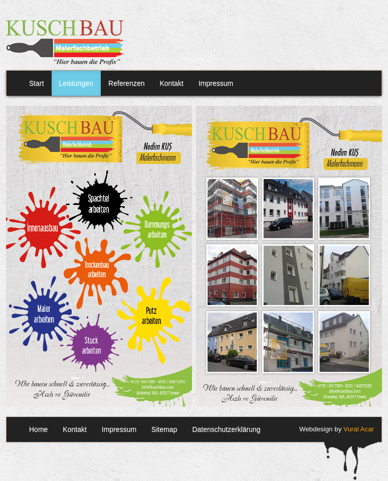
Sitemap (164, 429)
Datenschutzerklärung (226, 429)
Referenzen (126, 83)
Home (38, 429)
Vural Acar (358, 429)
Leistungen (76, 83)
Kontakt (171, 83)
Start (36, 83)
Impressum (216, 83)
